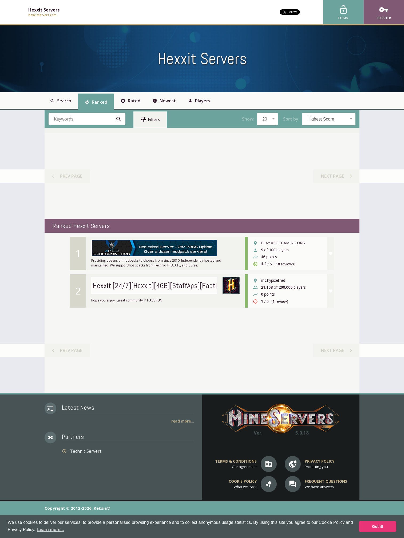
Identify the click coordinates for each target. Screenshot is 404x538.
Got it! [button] (377, 526)
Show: (248, 119)
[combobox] (267, 119)
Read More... (182, 421)
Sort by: (291, 119)
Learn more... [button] (50, 529)
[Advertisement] (202, 176)
